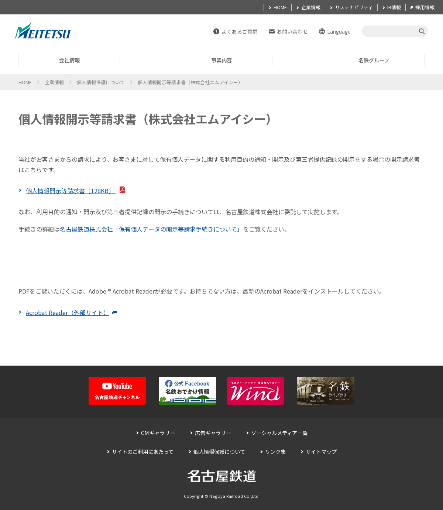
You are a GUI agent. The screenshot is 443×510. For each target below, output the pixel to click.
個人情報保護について (101, 82)
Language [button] (339, 31)
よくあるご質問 (240, 31)
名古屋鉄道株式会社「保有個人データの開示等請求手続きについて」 (151, 229)
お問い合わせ (292, 31)
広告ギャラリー (213, 433)
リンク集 (275, 451)
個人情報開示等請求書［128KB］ (75, 190)
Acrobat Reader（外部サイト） (71, 312)
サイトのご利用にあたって (143, 451)
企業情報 (54, 82)
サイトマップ (321, 451)
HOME (25, 82)
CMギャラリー (158, 433)
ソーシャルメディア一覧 (279, 433)
